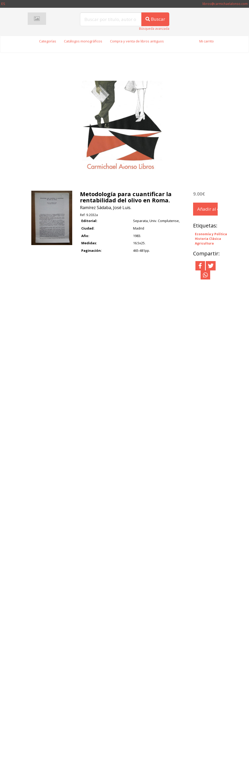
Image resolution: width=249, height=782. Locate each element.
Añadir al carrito (207, 209)
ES (3, 3)
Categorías (47, 41)
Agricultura (204, 243)
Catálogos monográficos (83, 41)
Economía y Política (211, 234)
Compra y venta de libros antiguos (137, 41)
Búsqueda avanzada (154, 28)
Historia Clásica (208, 239)
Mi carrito (206, 41)
